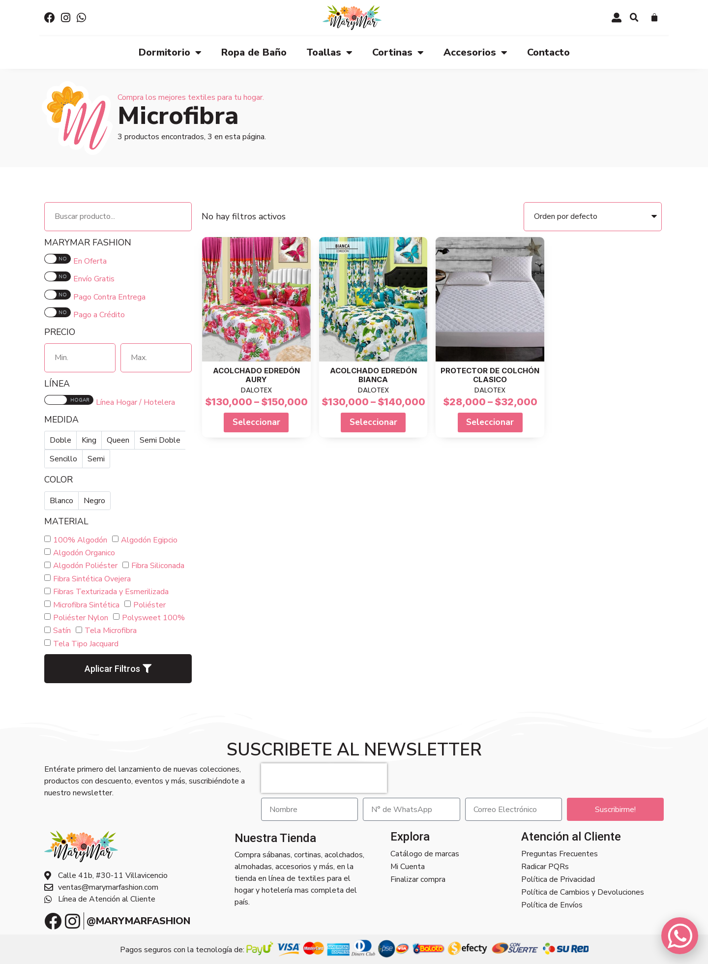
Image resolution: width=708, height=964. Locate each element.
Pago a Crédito (99, 314)
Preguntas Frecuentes (559, 853)
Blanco (61, 500)
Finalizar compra (417, 879)
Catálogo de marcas (424, 853)
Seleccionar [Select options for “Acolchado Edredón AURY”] (256, 422)
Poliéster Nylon (80, 618)
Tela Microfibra (111, 630)
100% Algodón (80, 540)
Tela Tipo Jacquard (85, 644)
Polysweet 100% (153, 618)
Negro (94, 500)
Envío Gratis (94, 278)
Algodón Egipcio (149, 540)
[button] (634, 18)
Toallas (329, 52)
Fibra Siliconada (157, 566)
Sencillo (63, 458)
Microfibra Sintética (86, 605)
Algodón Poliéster (85, 566)
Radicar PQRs (545, 866)
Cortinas (398, 52)
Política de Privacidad (558, 879)
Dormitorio (170, 52)
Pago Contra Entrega (109, 297)
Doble (60, 440)
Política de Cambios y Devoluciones (582, 892)
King (89, 440)
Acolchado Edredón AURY (256, 375)
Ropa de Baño (254, 52)
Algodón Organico (84, 553)
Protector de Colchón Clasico (490, 375)
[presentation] (324, 778)
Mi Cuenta (407, 866)
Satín (62, 630)
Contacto (548, 52)
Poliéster (149, 605)
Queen (118, 440)
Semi (96, 458)
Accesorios (475, 52)
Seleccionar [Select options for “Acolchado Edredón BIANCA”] (373, 422)
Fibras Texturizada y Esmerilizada (111, 592)
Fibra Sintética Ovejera (92, 579)
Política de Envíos (552, 905)
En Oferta (90, 261)
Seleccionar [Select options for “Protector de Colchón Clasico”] (490, 422)
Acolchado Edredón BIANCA (373, 375)
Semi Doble (160, 440)
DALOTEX (256, 390)
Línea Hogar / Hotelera (135, 402)
